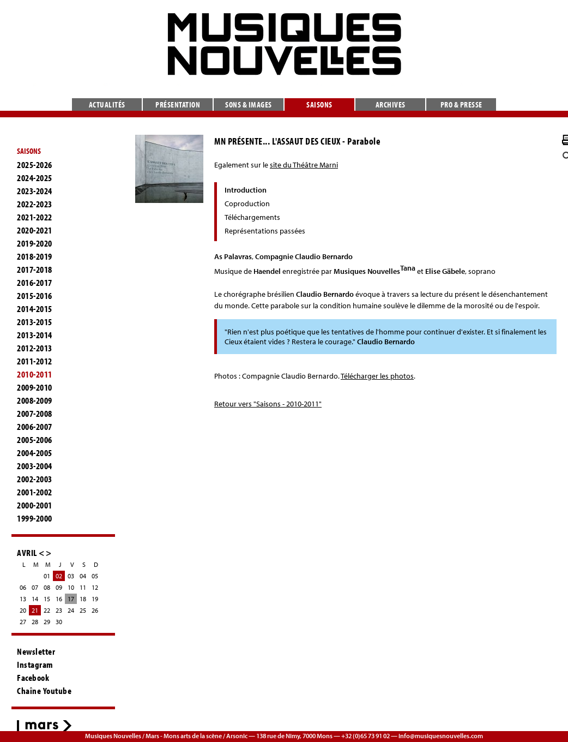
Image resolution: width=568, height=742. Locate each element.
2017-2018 (34, 269)
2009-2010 (34, 387)
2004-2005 (34, 453)
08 (47, 587)
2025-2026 (34, 165)
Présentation (177, 104)
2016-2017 (34, 283)
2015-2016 (34, 296)
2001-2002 (34, 492)
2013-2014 (34, 335)
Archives (391, 104)
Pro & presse (461, 104)
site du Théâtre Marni (304, 165)
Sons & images (248, 104)
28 (35, 622)
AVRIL (27, 552)
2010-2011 (34, 374)
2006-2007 (34, 427)
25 (83, 610)
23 (59, 610)
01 (47, 576)
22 (47, 610)
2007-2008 (34, 413)
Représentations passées (265, 231)
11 (83, 587)
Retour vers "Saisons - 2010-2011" (268, 404)
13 (23, 599)
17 (71, 599)
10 (71, 587)
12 (95, 587)
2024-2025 (34, 178)
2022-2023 (34, 204)
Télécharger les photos (377, 376)
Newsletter (36, 651)
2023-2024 (34, 191)
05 (95, 576)
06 (23, 587)
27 (23, 622)
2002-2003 (34, 479)
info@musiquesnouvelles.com (440, 736)
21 (35, 610)
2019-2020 (34, 243)
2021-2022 (34, 217)
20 (23, 610)
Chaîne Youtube (44, 691)
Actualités (107, 104)
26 (95, 610)
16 (59, 599)
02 (59, 576)
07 (35, 587)
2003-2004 (34, 466)
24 (71, 610)
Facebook (33, 678)
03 (71, 576)
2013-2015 (34, 322)
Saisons (319, 104)
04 (83, 576)
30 (59, 622)
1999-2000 (34, 518)
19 (95, 599)
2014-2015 (34, 309)
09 (59, 587)
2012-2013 (34, 348)
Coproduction (247, 203)
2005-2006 (34, 440)
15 (47, 599)
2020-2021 (34, 230)
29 (47, 622)
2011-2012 (34, 361)
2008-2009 (34, 400)
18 (83, 599)
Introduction (246, 190)
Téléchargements (252, 217)
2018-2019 (34, 256)
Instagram (35, 664)
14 (35, 599)
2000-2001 (34, 505)
